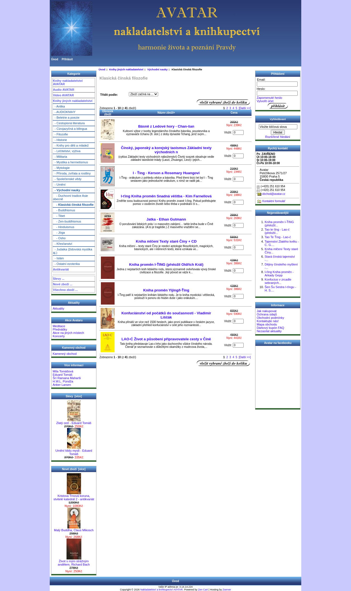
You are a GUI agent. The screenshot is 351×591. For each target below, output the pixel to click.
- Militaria (60, 156)
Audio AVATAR (63, 89)
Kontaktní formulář (273, 201)
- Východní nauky (66, 190)
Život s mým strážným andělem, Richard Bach (74, 561)
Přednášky (60, 329)
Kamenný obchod (65, 353)
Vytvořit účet (265, 101)
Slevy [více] (74, 396)
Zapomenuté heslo (269, 97)
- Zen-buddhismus (67, 221)
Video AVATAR (63, 95)
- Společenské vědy (67, 179)
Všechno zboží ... (65, 289)
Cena (234, 112)
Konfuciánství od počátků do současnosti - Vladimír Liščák (166, 315)
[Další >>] (245, 108)
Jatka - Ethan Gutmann (166, 219)
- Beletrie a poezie (66, 117)
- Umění (59, 184)
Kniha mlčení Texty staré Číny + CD (166, 241)
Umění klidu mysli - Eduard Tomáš (73, 451)
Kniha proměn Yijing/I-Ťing (166, 290)
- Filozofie (60, 134)
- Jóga (59, 232)
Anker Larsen (62, 384)
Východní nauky (157, 69)
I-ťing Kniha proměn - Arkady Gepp (279, 273)
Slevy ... (58, 278)
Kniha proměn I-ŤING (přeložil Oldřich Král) (166, 264)
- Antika (59, 106)
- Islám (58, 258)
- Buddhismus (64, 210)
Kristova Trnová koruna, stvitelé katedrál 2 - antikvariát (73, 496)
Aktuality (58, 308)
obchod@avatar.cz (273, 193)
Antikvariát (61, 269)
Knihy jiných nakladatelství (72, 100)
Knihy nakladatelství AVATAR (67, 82)
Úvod (54, 59)
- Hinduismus (63, 227)
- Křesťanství (62, 243)
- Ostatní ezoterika (66, 263)
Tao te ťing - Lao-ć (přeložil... (277, 231)
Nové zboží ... (62, 284)
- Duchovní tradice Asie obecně (70, 197)
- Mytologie (61, 167)
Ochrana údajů (267, 314)
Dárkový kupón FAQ (270, 327)
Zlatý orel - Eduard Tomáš (73, 421)
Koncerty (59, 336)
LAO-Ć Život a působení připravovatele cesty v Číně (166, 339)
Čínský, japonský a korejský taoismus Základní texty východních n (166, 150)
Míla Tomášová (63, 371)
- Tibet (59, 215)
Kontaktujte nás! (268, 321)
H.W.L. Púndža (63, 381)
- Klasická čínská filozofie (73, 204)
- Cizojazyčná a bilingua (70, 128)
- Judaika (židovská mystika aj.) (72, 251)
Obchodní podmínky (270, 317)
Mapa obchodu (267, 324)
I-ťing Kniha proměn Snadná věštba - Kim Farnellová (166, 196)
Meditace (59, 326)
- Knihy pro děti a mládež (71, 145)
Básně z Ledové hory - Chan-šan (166, 126)
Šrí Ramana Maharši (67, 378)
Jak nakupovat (266, 311)
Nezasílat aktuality (269, 331)
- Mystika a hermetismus (70, 162)
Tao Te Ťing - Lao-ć (278, 237)
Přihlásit (67, 59)
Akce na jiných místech (68, 332)
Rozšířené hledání (277, 136)
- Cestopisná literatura (69, 123)
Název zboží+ (166, 112)
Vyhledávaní (278, 119)
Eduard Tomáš (62, 374)
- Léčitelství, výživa (66, 151)
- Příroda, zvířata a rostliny (72, 173)
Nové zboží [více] (74, 469)
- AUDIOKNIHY (64, 112)
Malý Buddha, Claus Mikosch (74, 529)
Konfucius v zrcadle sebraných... (278, 281)
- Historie (60, 140)
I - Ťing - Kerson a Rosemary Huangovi (166, 173)
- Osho (59, 238)
